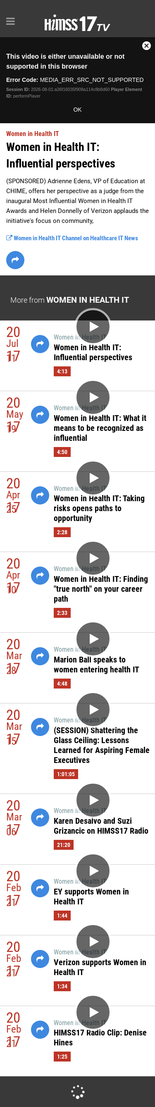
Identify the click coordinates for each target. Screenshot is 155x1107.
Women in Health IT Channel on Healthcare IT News (72, 238)
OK (77, 109)
